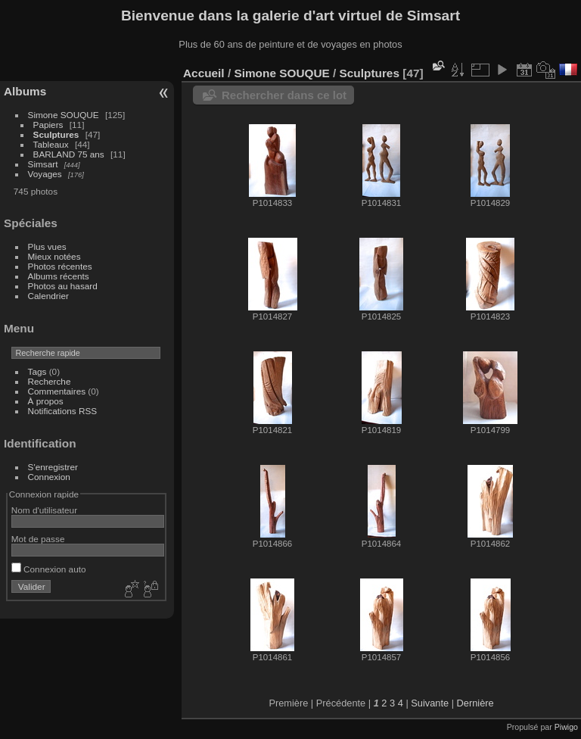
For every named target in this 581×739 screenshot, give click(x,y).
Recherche (49, 381)
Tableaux (51, 144)
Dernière (475, 703)
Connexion (49, 477)
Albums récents (58, 276)
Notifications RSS (63, 411)
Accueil (204, 73)
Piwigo (566, 726)
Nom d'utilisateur (44, 510)
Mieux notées (54, 256)
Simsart (43, 164)
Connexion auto (48, 569)
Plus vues (47, 246)
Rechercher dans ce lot (284, 95)
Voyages (45, 174)
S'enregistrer (53, 467)
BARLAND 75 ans (68, 154)
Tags (37, 371)
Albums (25, 91)
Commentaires (57, 391)
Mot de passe (38, 539)
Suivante (430, 703)
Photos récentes (60, 266)
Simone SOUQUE (63, 115)
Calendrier (48, 296)
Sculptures (56, 134)
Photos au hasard (63, 286)
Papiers (48, 124)
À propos (46, 401)
